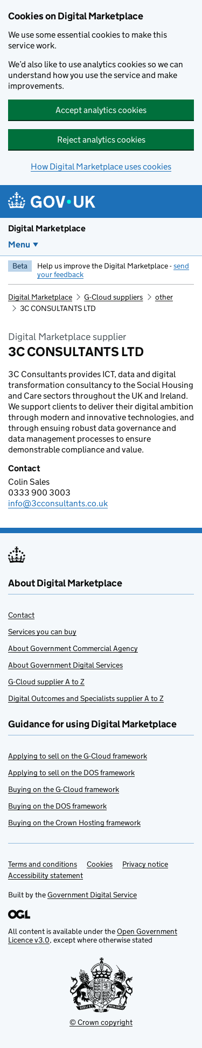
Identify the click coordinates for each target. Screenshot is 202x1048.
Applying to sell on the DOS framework (71, 772)
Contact (21, 615)
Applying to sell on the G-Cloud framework (77, 756)
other (164, 297)
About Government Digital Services (65, 665)
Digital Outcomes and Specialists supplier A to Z (86, 698)
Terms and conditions (42, 864)
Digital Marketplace (47, 228)
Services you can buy (42, 631)
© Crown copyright (101, 1022)
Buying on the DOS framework (57, 806)
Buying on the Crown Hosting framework (74, 822)
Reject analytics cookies (101, 139)
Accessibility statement (45, 875)
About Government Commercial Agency (73, 648)
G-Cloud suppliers (113, 297)
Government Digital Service (92, 895)
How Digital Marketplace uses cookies (101, 166)
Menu (19, 244)
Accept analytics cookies (101, 110)
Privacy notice (145, 864)
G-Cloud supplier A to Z (46, 681)
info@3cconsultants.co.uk (58, 503)
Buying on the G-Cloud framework (63, 789)
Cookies (100, 864)
